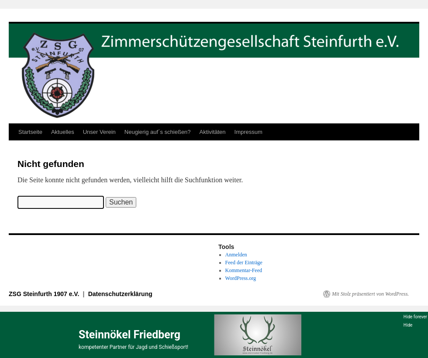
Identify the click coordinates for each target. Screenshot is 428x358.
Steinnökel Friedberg (129, 334)
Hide (408, 325)
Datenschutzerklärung (120, 293)
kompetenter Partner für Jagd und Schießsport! (133, 347)
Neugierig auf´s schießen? (157, 132)
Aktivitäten (213, 132)
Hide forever (415, 316)
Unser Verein (99, 132)
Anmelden (236, 255)
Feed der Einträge (243, 262)
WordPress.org (240, 278)
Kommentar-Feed (243, 270)
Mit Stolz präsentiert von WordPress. (370, 294)
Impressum (248, 132)
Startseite (30, 132)
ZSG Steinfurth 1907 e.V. (45, 293)
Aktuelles (62, 132)
